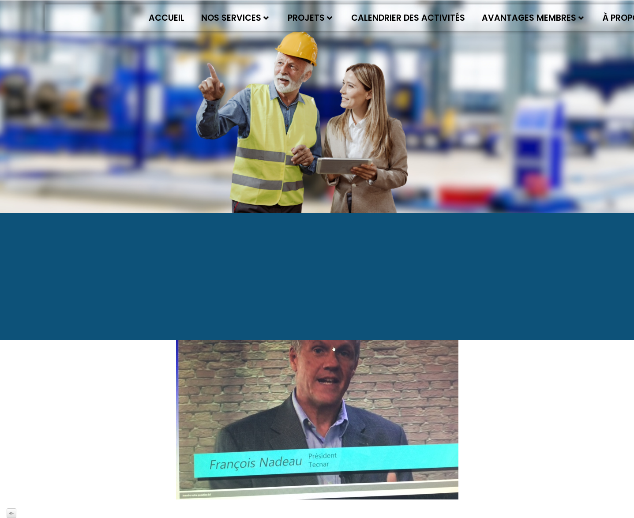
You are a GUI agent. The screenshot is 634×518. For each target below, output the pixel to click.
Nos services (235, 18)
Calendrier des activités (408, 18)
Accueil (166, 18)
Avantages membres (533, 18)
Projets (310, 18)
